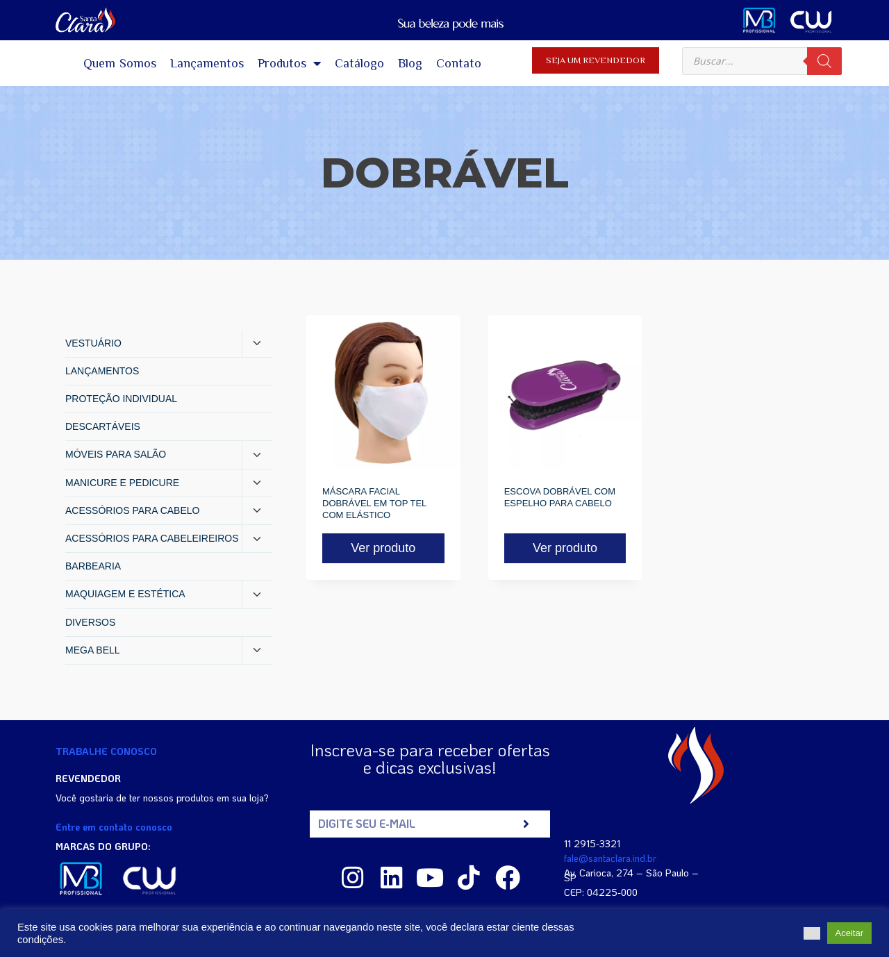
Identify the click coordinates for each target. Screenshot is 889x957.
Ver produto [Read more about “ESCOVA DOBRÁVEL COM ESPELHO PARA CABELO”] (565, 548)
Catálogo (359, 63)
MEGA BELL (92, 650)
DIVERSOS (90, 622)
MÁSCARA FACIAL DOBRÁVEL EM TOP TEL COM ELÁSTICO (374, 503)
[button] (812, 933)
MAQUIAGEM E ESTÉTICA (125, 593)
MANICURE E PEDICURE (122, 482)
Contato (458, 63)
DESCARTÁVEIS (102, 426)
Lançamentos (207, 63)
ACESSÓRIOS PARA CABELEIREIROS (151, 538)
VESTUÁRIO (93, 343)
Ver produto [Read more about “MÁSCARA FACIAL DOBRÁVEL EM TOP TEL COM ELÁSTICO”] (383, 548)
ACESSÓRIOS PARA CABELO (132, 510)
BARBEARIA (93, 566)
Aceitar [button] (849, 933)
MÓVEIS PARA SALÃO (115, 454)
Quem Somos (120, 63)
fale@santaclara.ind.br (610, 858)
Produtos (289, 63)
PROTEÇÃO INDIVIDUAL (121, 398)
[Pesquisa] (824, 61)
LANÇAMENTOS (102, 370)
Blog (410, 63)
